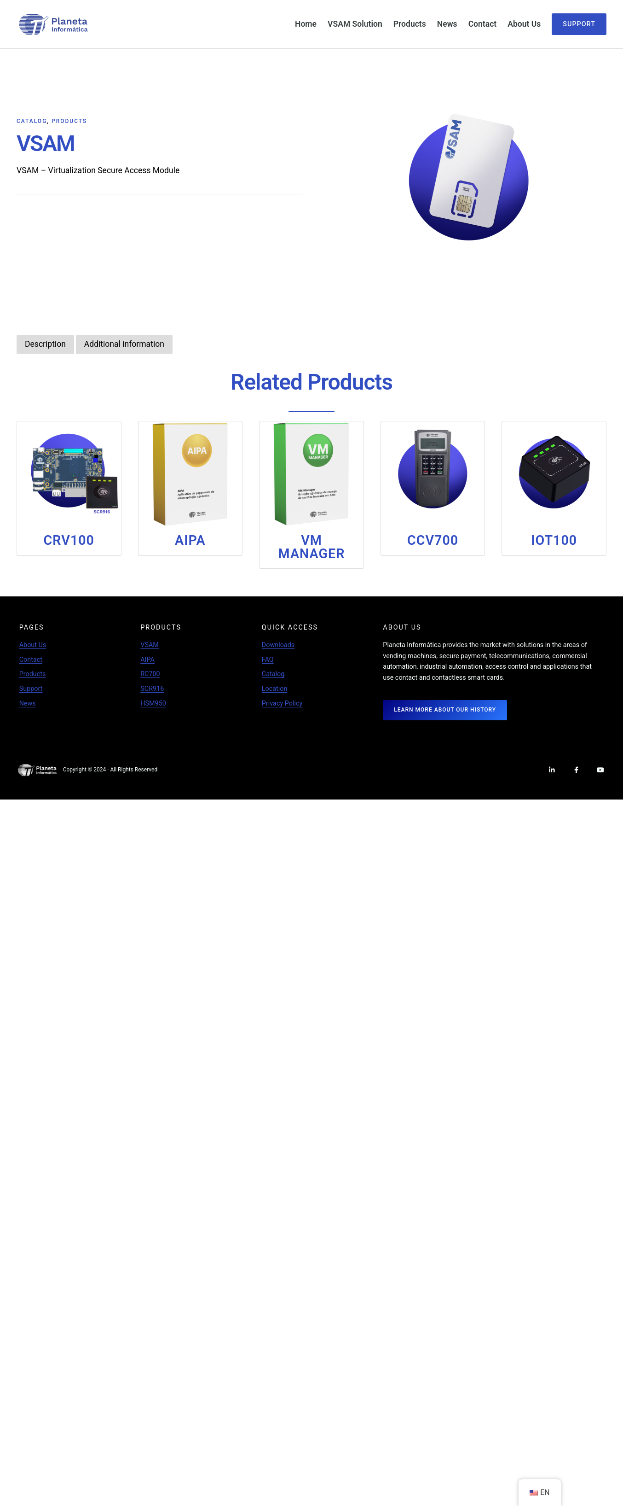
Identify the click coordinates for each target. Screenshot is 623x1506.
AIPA (147, 659)
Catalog (32, 121)
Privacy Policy (282, 703)
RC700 (150, 673)
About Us (32, 644)
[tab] (44, 344)
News (27, 703)
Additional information (118, 343)
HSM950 (153, 703)
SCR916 (152, 688)
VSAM (149, 644)
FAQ (268, 659)
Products (69, 121)
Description (44, 343)
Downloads (278, 644)
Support (579, 24)
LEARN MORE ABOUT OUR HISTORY (445, 709)
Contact (30, 659)
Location (275, 688)
